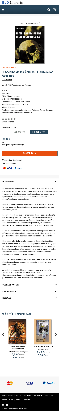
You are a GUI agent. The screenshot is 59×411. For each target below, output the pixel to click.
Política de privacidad (33, 396)
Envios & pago (7, 400)
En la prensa (9, 291)
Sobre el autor (10, 285)
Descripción (8, 182)
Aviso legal (50, 396)
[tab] (29, 180)
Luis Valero (7, 80)
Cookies (27, 400)
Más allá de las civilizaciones (18, 347)
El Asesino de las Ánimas (20, 85)
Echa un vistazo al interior (28, 23)
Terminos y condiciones (11, 396)
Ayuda (18, 400)
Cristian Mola (43, 349)
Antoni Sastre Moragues (18, 351)
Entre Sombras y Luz (43, 346)
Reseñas (6, 298)
